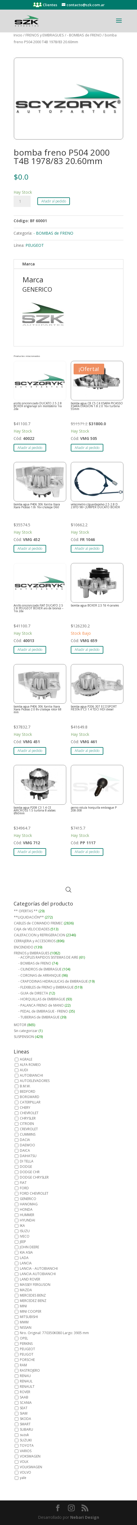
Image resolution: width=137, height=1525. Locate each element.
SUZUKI (26, 1440)
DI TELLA (26, 1161)
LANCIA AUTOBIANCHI (38, 1273)
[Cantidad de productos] (22, 201)
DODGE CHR (30, 1172)
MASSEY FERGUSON (35, 1284)
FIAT (23, 1182)
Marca (28, 264)
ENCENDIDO (23, 947)
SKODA (25, 1418)
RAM (23, 1365)
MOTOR (20, 1024)
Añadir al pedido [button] (30, 447)
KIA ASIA (26, 1252)
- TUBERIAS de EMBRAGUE (38, 1017)
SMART (25, 1424)
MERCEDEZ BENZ (33, 1300)
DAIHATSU (28, 1155)
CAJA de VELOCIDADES (32, 929)
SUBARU (26, 1429)
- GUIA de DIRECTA (33, 993)
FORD (24, 1188)
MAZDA (26, 1290)
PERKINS (26, 1343)
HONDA (26, 1209)
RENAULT (27, 1386)
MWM (24, 1322)
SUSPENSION (24, 1036)
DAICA (25, 1150)
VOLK (24, 1461)
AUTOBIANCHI (31, 1075)
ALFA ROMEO (30, 1064)
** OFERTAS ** (26, 911)
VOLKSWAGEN (31, 1467)
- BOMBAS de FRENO (84, 35)
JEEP (23, 1241)
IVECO (24, 1236)
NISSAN (25, 1327)
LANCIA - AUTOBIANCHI (39, 1268)
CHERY (25, 1107)
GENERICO (28, 1198)
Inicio (18, 35)
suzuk (24, 1434)
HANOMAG (29, 1204)
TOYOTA (27, 1445)
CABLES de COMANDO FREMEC (38, 923)
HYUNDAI (27, 1220)
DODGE (26, 1166)
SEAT (23, 1408)
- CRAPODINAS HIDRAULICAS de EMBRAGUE (53, 981)
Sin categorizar (26, 1030)
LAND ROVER (30, 1279)
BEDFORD (27, 1091)
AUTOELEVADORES (35, 1080)
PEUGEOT (34, 245)
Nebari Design (84, 1517)
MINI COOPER (30, 1311)
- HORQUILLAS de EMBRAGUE (41, 999)
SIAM (23, 1413)
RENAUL (26, 1381)
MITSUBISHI (29, 1316)
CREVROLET (29, 1129)
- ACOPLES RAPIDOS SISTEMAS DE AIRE (48, 957)
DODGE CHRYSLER (34, 1177)
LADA (24, 1257)
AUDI (24, 1070)
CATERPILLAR (30, 1102)
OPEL (24, 1338)
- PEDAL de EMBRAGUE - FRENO (43, 1011)
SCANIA (26, 1402)
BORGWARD (29, 1096)
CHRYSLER (28, 1118)
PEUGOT (26, 1354)
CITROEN (27, 1123)
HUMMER (27, 1214)
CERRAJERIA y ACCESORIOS (34, 941)
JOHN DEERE (29, 1247)
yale (23, 1477)
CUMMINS (27, 1134)
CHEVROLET (29, 1113)
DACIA (25, 1139)
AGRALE (26, 1059)
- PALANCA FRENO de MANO (41, 1005)
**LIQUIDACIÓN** (29, 917)
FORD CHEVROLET (34, 1193)
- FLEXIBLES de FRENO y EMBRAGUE (46, 987)
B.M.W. (25, 1086)
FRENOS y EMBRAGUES (44, 35)
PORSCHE (27, 1359)
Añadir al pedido (53, 201)
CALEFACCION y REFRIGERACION (39, 935)
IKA (22, 1225)
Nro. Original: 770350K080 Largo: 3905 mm (54, 1332)
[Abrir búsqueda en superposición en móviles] (68, 890)
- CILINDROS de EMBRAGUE (39, 969)
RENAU (25, 1375)
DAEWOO (27, 1145)
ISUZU (25, 1231)
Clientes (49, 4)
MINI (23, 1306)
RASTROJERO (30, 1370)
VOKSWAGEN (30, 1456)
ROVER (25, 1391)
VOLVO (25, 1472)
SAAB (24, 1397)
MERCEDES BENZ (33, 1295)
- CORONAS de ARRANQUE (39, 975)
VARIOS (25, 1450)
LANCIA (26, 1263)
